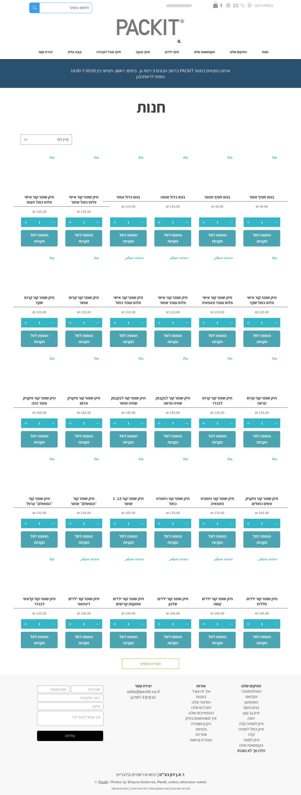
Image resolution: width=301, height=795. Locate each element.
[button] (215, 5)
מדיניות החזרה (138, 788)
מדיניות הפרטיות (180, 788)
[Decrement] (276, 222)
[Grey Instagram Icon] (228, 5)
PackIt (103, 782)
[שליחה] (70, 736)
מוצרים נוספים (150, 663)
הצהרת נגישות (201, 740)
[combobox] (46, 139)
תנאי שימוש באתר (158, 788)
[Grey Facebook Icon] (221, 5)
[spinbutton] (262, 222)
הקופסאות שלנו (251, 745)
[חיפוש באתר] (69, 8)
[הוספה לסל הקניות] (261, 238)
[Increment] (247, 222)
